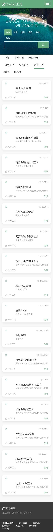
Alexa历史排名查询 (26, 360)
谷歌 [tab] (8, 38)
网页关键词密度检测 (27, 236)
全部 (6, 57)
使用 (46, 97)
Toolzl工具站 (7, 523)
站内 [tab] (8, 32)
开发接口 (36, 523)
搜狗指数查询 (23, 187)
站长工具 (39, 65)
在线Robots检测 (25, 434)
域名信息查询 (23, 285)
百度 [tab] (15, 32)
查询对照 (24, 65)
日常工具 (9, 65)
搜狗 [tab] (23, 32)
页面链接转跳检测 (26, 113)
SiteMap (5, 528)
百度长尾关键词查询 (27, 261)
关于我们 (23, 523)
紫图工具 (27, 513)
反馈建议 (20, 526)
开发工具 (19, 57)
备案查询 (21, 335)
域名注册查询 (23, 88)
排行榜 (18, 72)
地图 (6, 72)
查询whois (21, 310)
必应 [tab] (37, 32)
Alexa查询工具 (24, 458)
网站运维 (34, 57)
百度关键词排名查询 (27, 162)
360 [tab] (30, 32)
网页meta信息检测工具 (29, 384)
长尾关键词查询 (24, 409)
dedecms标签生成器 (27, 137)
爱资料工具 (17, 513)
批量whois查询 (24, 483)
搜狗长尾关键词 (24, 211)
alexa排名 (6, 513)
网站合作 (33, 526)
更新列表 (6, 526)
